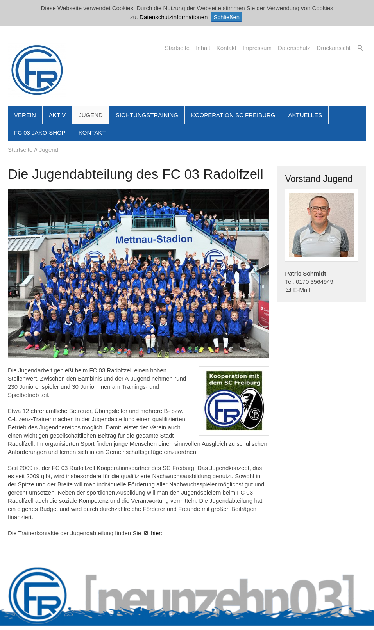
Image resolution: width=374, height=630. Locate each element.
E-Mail (301, 290)
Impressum (257, 47)
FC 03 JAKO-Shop (40, 132)
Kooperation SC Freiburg (233, 115)
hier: (156, 533)
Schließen (226, 17)
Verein (25, 115)
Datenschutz (294, 47)
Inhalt (203, 47)
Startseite (177, 47)
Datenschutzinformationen (174, 17)
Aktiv (57, 115)
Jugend (91, 115)
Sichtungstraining (147, 115)
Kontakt (226, 47)
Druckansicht (334, 47)
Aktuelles (305, 115)
